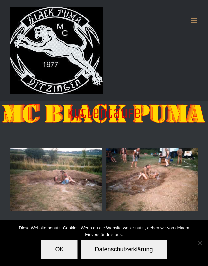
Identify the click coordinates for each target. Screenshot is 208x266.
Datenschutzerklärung (124, 249)
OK (59, 249)
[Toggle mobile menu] (194, 20)
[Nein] (199, 242)
